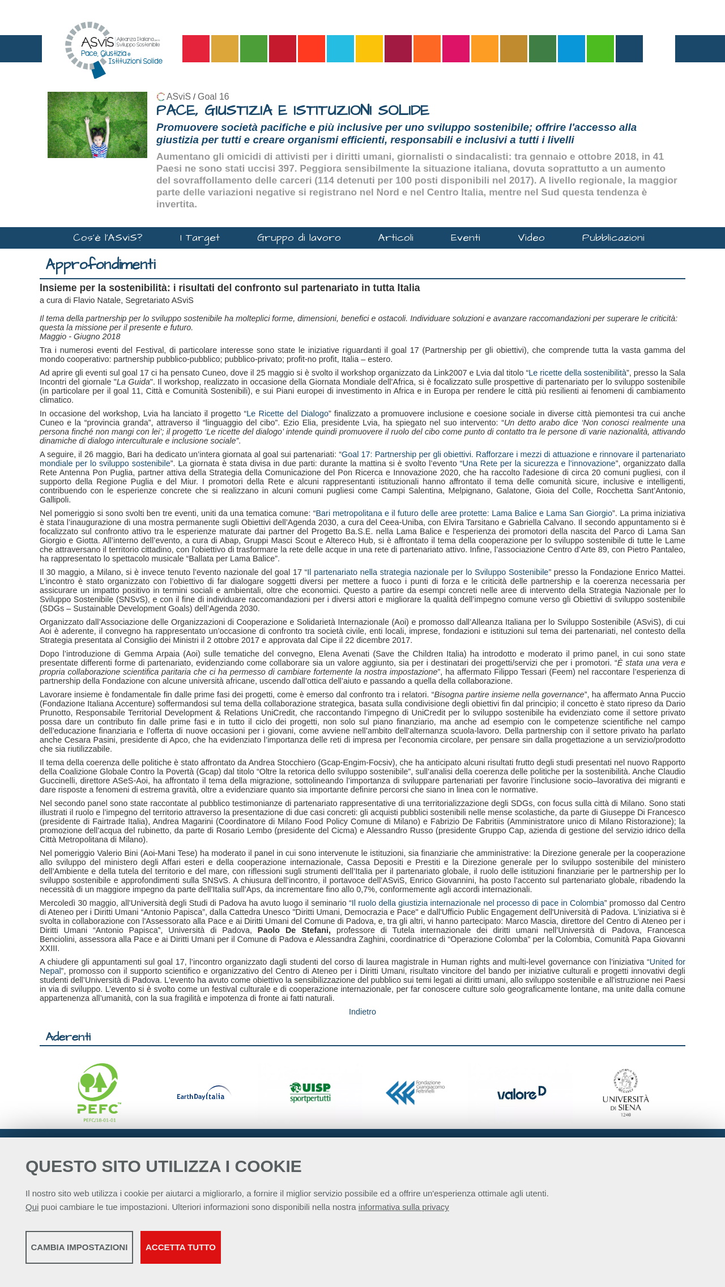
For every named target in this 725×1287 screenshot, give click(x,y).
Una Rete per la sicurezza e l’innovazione (539, 463)
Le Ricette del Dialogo (287, 413)
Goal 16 (213, 96)
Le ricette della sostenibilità (577, 372)
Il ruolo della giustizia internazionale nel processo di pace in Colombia (478, 902)
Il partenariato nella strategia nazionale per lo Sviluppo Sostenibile (427, 572)
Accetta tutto (319, 1253)
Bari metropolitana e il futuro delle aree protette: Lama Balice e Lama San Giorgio (464, 513)
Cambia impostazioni (114, 1253)
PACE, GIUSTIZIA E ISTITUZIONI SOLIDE (292, 110)
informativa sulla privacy (404, 1213)
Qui (32, 1213)
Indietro (362, 1011)
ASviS (179, 96)
